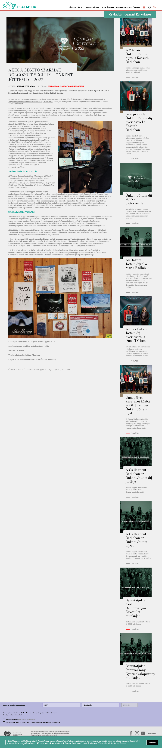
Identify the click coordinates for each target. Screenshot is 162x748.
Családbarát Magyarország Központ (121, 7)
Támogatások (76, 7)
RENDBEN (152, 742)
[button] (144, 7)
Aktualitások (92, 7)
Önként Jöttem (15, 369)
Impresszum (152, 733)
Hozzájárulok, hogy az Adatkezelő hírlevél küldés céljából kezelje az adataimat (33, 722)
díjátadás (66, 369)
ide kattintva (113, 743)
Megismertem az (20, 719)
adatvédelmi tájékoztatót (26, 719)
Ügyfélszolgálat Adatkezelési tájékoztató (44, 735)
